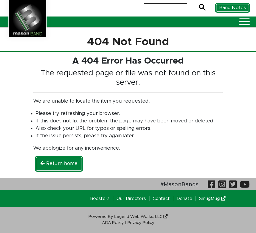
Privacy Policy (140, 223)
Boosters (100, 198)
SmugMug (212, 198)
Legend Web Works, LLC (141, 217)
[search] (165, 7)
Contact (161, 198)
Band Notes (232, 7)
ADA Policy (113, 223)
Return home (58, 163)
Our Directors (131, 198)
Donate (184, 198)
